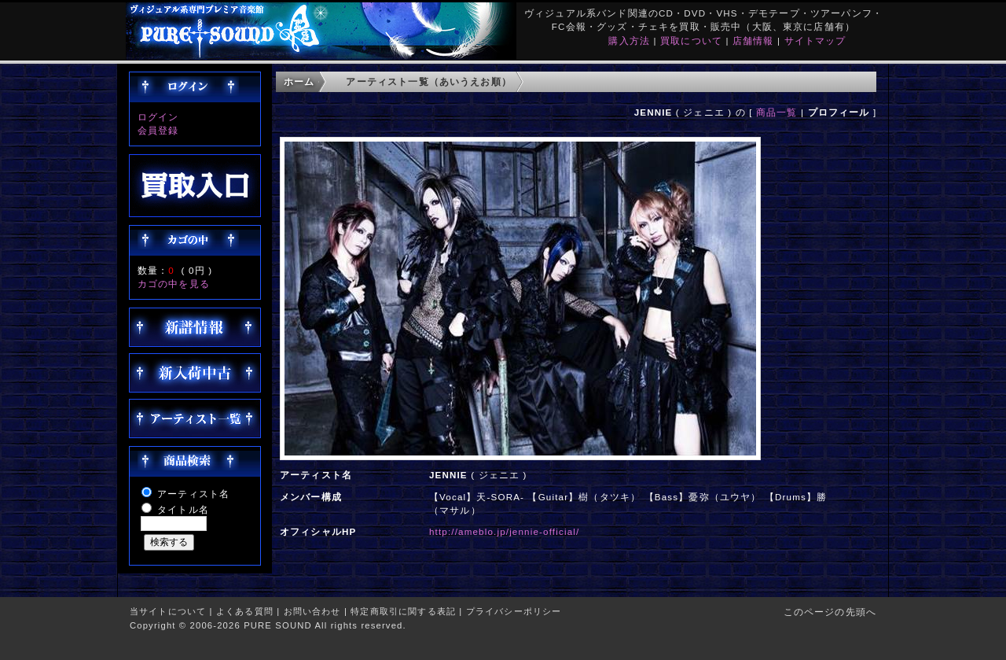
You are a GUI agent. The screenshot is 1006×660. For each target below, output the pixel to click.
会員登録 (158, 130)
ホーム (299, 81)
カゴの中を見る (174, 283)
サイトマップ (815, 40)
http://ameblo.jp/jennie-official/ (504, 531)
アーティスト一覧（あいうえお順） (429, 81)
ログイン (158, 117)
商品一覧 (777, 112)
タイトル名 (183, 509)
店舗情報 (753, 40)
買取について (691, 40)
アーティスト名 (193, 494)
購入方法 (629, 40)
